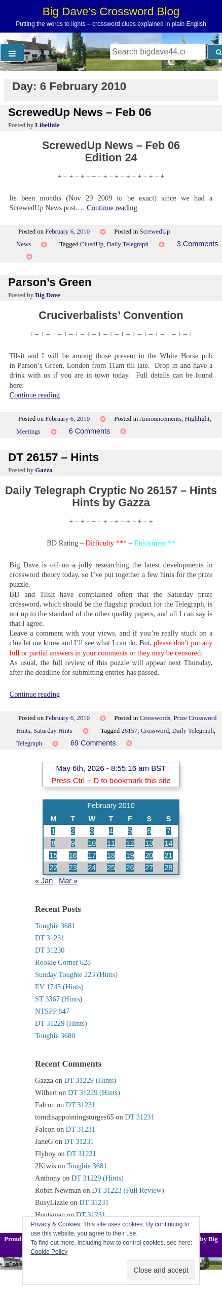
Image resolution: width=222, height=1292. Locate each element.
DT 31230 (50, 950)
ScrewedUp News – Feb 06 (80, 112)
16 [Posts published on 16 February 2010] (73, 855)
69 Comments (93, 743)
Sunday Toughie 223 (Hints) (76, 974)
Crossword (155, 730)
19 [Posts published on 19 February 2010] (130, 855)
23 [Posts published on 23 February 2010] (73, 868)
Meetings (28, 431)
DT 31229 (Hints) (61, 1023)
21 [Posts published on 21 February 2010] (168, 855)
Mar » (68, 881)
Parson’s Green (50, 282)
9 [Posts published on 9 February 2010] (73, 843)
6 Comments (89, 431)
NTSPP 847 (52, 1011)
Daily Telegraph (127, 244)
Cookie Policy (48, 1251)
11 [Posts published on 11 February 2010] (111, 843)
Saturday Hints (52, 730)
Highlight (196, 418)
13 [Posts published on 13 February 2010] (149, 843)
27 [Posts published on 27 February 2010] (149, 868)
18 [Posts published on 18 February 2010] (111, 855)
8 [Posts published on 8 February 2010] (53, 843)
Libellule (47, 125)
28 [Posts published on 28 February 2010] (168, 868)
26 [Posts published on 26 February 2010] (130, 868)
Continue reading (112, 208)
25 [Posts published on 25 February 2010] (111, 868)
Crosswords (155, 718)
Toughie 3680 (55, 1035)
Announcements (160, 418)
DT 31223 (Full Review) (128, 1190)
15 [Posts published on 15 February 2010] (53, 855)
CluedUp (91, 244)
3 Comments (197, 244)
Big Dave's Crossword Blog (111, 11)
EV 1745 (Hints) (59, 987)
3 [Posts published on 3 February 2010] (92, 831)
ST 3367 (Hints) (58, 999)
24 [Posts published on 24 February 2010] (92, 868)
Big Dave (47, 295)
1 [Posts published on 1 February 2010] (53, 831)
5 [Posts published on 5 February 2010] (130, 831)
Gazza (43, 470)
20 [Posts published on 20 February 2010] (149, 855)
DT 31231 (50, 938)
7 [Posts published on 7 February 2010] (168, 831)
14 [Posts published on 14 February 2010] (168, 843)
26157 (129, 730)
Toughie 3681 (55, 926)
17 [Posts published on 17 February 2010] (92, 855)
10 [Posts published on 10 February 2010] (92, 843)
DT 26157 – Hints (53, 457)
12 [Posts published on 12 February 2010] (130, 843)
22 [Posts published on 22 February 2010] (53, 868)
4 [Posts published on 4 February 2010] (111, 831)
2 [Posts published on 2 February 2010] (73, 831)
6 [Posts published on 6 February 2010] (149, 831)
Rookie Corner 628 (63, 962)
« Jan (44, 881)
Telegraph (29, 743)
